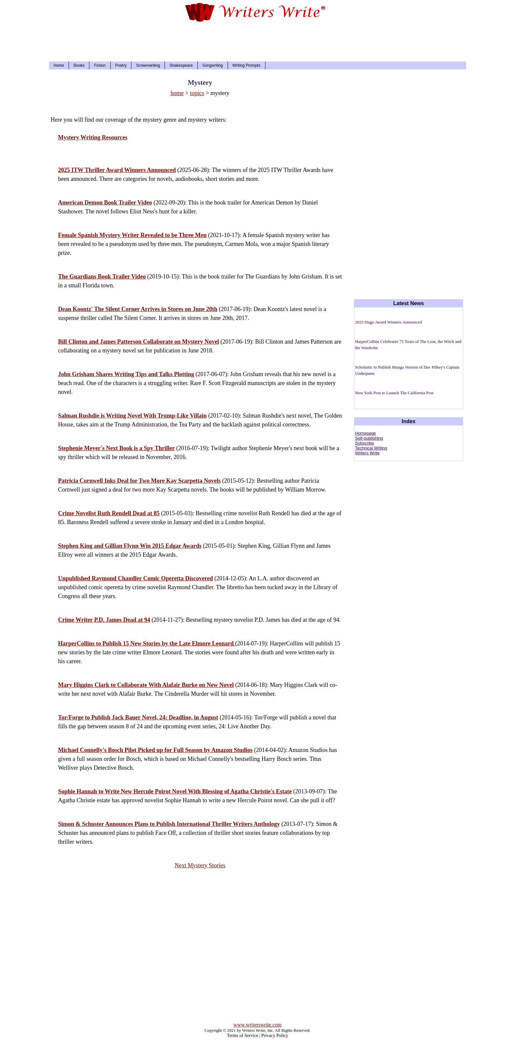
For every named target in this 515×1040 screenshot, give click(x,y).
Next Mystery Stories (200, 865)
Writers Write (367, 452)
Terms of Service (242, 1035)
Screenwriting (148, 65)
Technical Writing (371, 448)
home (177, 93)
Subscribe (364, 443)
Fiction (99, 65)
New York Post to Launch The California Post (394, 392)
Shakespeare (181, 65)
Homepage (365, 433)
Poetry (121, 65)
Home (59, 65)
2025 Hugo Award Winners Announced (388, 322)
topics (197, 93)
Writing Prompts (246, 65)
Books (79, 65)
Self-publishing (369, 438)
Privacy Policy (274, 1035)
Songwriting (212, 65)
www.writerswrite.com (257, 1025)
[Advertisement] (257, 40)
